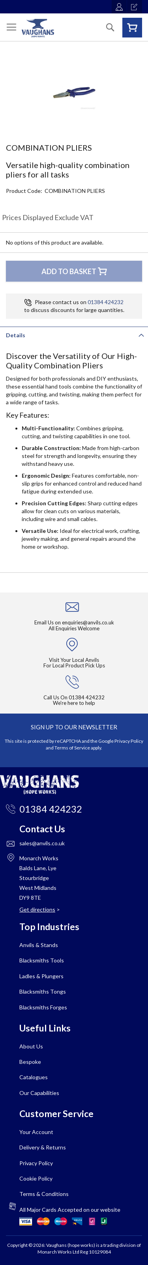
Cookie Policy (35, 1178)
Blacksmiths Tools (41, 960)
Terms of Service (72, 748)
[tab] (74, 334)
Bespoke (30, 1061)
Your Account (36, 1132)
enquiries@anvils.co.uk (88, 622)
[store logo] (38, 28)
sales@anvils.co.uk (42, 843)
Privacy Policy (128, 741)
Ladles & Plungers (41, 976)
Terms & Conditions (44, 1193)
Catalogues (33, 1077)
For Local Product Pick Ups (74, 665)
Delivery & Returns (42, 1147)
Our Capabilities (39, 1092)
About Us (31, 1046)
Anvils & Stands (38, 945)
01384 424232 (106, 302)
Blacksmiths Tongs (42, 991)
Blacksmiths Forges (43, 1007)
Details (15, 335)
